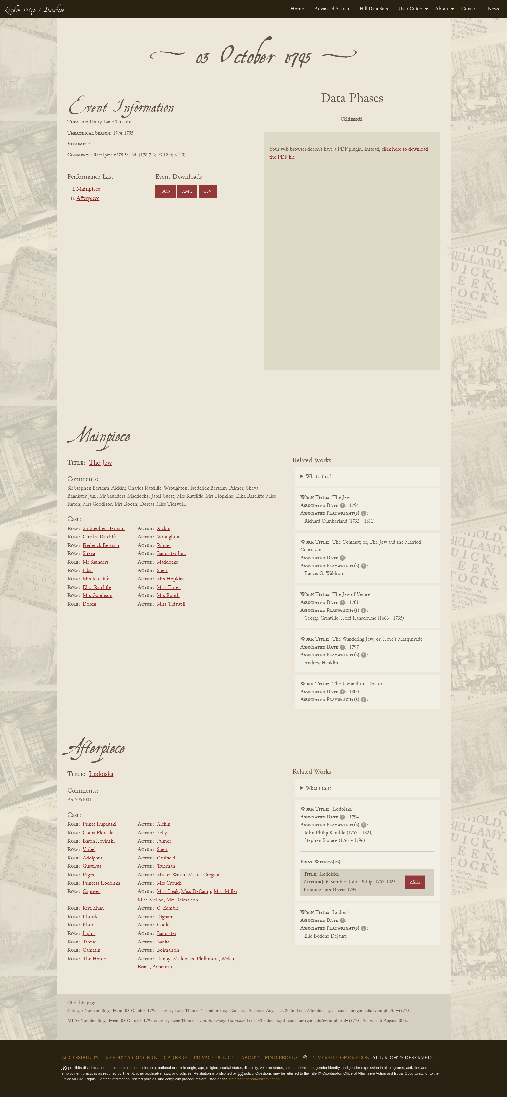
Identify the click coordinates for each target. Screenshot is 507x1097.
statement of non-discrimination (254, 1079)
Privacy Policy (214, 1058)
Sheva (89, 553)
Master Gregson (204, 875)
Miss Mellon (151, 900)
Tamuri (90, 942)
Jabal (88, 570)
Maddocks (167, 562)
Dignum (165, 917)
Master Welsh (171, 875)
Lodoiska (101, 774)
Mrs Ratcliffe (96, 579)
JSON (165, 191)
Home (297, 8)
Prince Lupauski (99, 824)
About (441, 8)
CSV (207, 191)
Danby (163, 959)
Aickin (163, 528)
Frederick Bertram (101, 545)
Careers (175, 1058)
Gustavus (92, 866)
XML (187, 191)
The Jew (100, 463)
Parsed (404, 119)
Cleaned (368, 119)
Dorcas (90, 604)
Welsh (227, 959)
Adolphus (93, 858)
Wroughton (168, 537)
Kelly (162, 833)
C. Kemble (168, 908)
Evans (144, 967)
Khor (88, 925)
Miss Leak (168, 891)
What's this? (318, 476)
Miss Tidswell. (172, 604)
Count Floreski (98, 833)
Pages (88, 875)
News (493, 8)
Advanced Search (331, 8)
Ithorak (90, 917)
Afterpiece (87, 199)
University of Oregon (339, 1058)
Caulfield (166, 858)
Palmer (164, 545)
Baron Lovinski (99, 841)
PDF (296, 119)
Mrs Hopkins (170, 579)
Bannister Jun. (171, 553)
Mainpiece (88, 189)
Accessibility (80, 1058)
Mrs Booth (168, 595)
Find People (281, 1058)
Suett (162, 570)
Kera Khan (93, 908)
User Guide (410, 8)
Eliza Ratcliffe (97, 587)
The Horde (94, 959)
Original (332, 119)
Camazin (91, 950)
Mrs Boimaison (182, 900)
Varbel (89, 849)
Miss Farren (169, 587)
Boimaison (168, 950)
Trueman (166, 866)
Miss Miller (225, 891)
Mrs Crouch (169, 883)
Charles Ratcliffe (100, 537)
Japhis (89, 933)
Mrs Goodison (97, 595)
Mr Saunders (96, 562)
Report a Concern (131, 1058)
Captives (91, 891)
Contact (469, 8)
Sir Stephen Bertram (104, 528)
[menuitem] (297, 9)
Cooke (164, 925)
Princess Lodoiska (101, 883)
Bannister (166, 933)
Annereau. (162, 967)
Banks (163, 942)
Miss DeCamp (196, 891)
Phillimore (208, 959)
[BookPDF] (352, 259)
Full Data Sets (374, 8)
